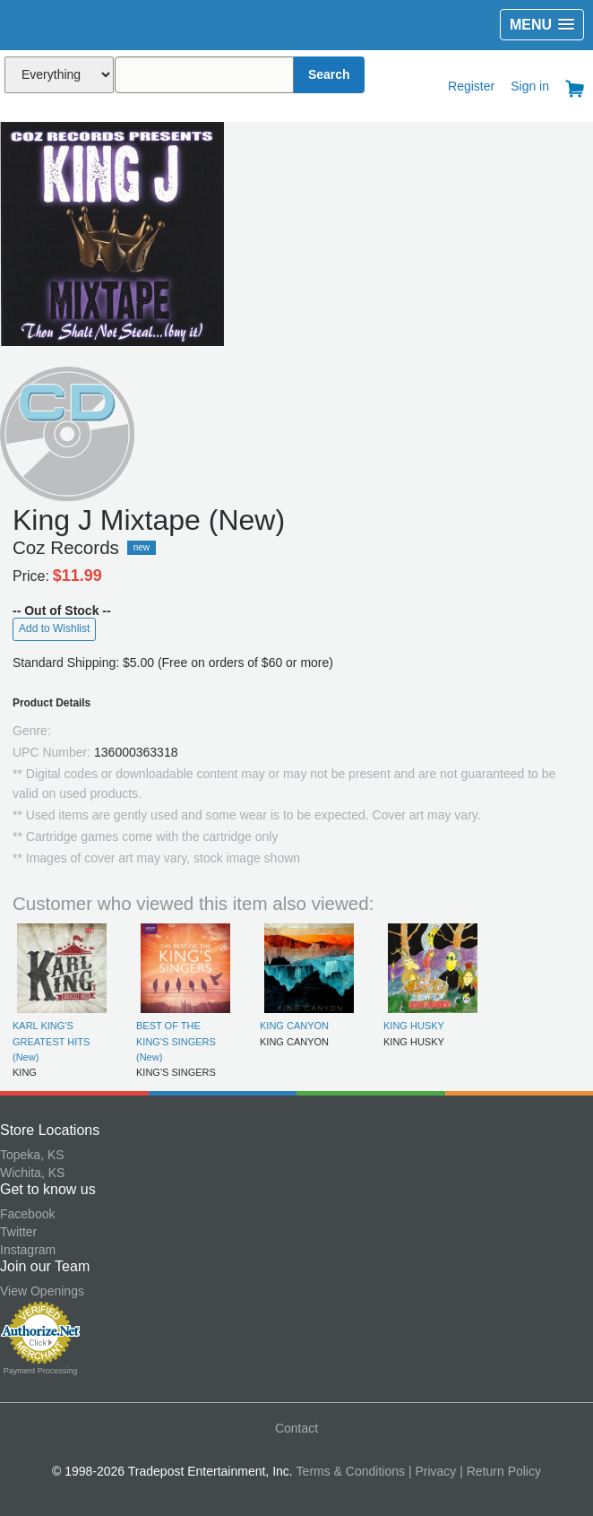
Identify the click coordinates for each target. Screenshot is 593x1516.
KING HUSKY (413, 1025)
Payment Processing (41, 1370)
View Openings (42, 1291)
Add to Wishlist (54, 628)
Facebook (27, 1214)
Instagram (28, 1250)
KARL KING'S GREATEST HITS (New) (51, 1041)
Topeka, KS (32, 1155)
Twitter (18, 1232)
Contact (296, 1428)
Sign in (530, 86)
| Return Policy (500, 1471)
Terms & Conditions (350, 1471)
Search (329, 74)
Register (471, 86)
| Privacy (432, 1471)
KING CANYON (294, 1025)
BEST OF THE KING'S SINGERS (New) (176, 1041)
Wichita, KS (32, 1172)
